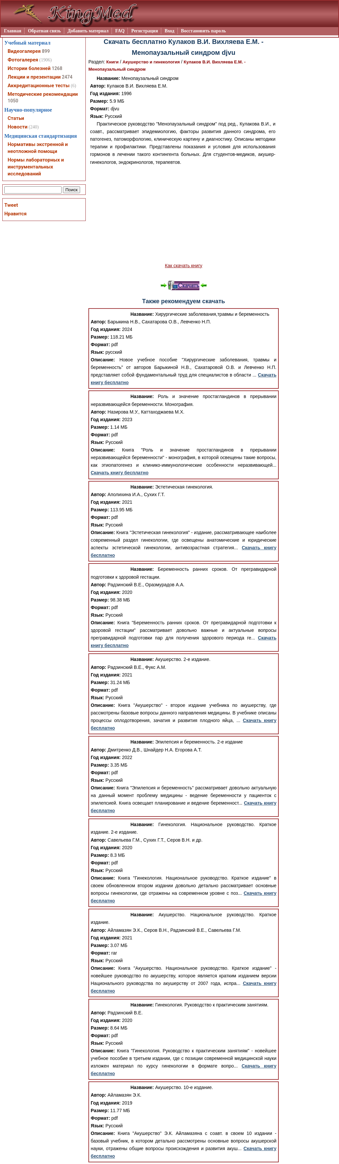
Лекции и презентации (34, 77)
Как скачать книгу (183, 265)
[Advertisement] (183, 214)
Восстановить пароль (203, 30)
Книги (112, 61)
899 (46, 51)
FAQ (120, 30)
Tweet (11, 205)
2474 (67, 77)
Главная (12, 30)
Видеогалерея (24, 51)
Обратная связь (44, 30)
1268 (57, 68)
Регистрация (144, 30)
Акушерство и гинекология (151, 61)
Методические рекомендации (43, 94)
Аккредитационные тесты (39, 86)
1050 (13, 100)
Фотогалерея (23, 60)
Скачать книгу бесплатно (119, 472)
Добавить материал (88, 30)
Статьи (16, 118)
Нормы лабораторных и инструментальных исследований (36, 167)
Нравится (15, 214)
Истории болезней (29, 68)
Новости (17, 127)
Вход (169, 30)
